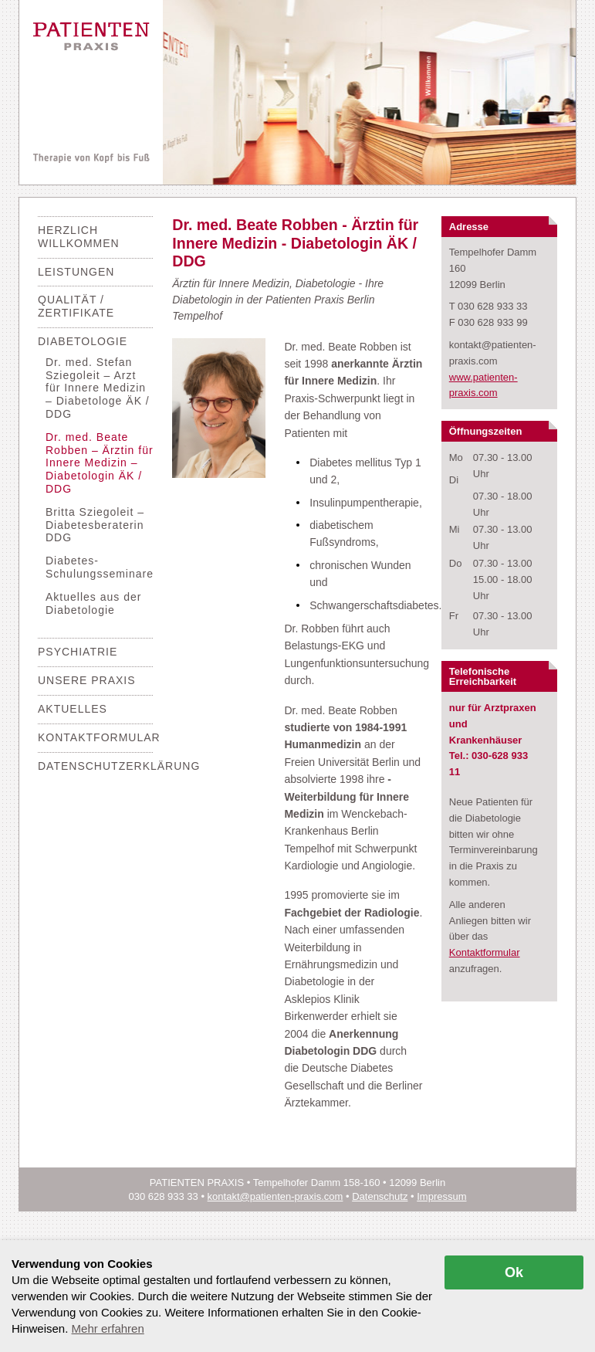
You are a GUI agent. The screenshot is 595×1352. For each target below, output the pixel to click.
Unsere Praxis (87, 680)
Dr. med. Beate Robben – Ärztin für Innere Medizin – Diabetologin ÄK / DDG (100, 463)
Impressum (441, 1196)
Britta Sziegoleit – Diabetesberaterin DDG (95, 525)
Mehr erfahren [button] (108, 1328)
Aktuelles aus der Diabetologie (93, 603)
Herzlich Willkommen (79, 236)
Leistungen (76, 272)
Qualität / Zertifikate (76, 306)
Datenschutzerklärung (119, 766)
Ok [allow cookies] (514, 1272)
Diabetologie (82, 341)
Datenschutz (379, 1196)
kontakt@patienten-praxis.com (275, 1196)
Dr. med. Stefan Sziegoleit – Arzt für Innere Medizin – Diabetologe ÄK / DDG (98, 388)
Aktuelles (72, 709)
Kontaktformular (99, 737)
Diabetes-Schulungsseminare (100, 567)
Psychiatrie (77, 652)
